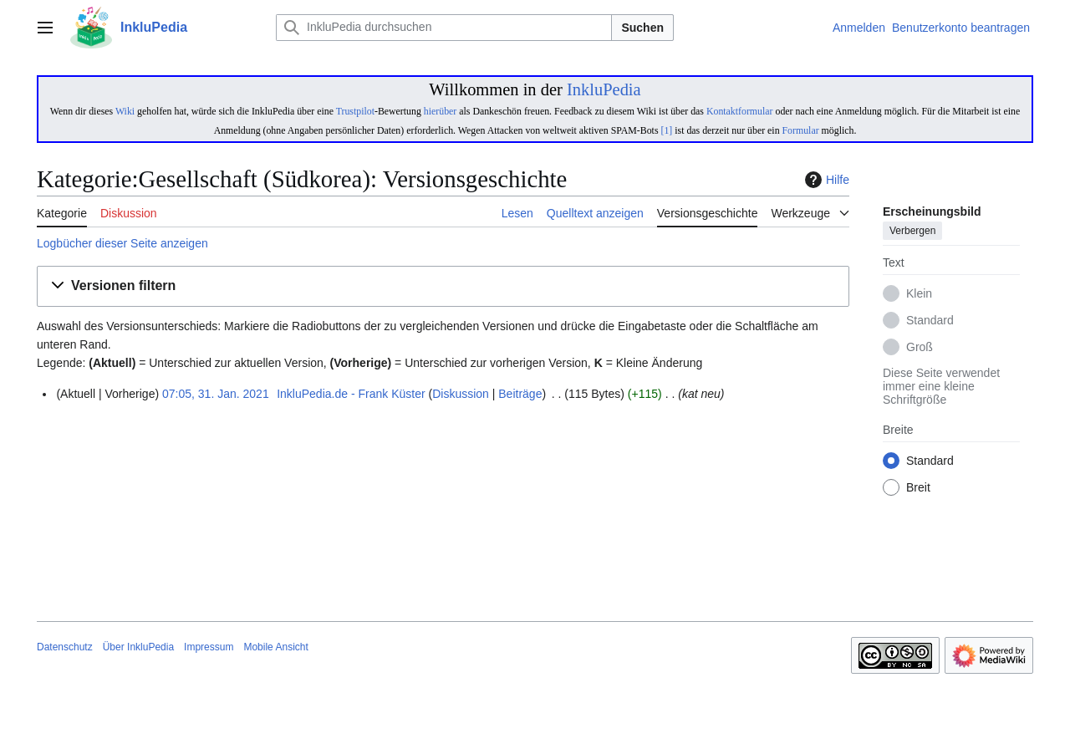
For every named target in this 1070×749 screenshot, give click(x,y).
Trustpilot (355, 111)
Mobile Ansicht (275, 647)
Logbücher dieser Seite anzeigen (122, 243)
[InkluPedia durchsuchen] (444, 27)
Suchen (642, 27)
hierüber (440, 111)
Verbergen (912, 231)
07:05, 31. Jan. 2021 (215, 393)
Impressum (208, 647)
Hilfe (825, 179)
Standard (930, 321)
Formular (800, 130)
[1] (666, 130)
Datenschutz (65, 647)
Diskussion (460, 393)
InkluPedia (604, 89)
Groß (919, 347)
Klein (919, 294)
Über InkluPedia (138, 647)
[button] (443, 286)
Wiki (125, 111)
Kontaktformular (739, 111)
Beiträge (520, 393)
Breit (918, 488)
